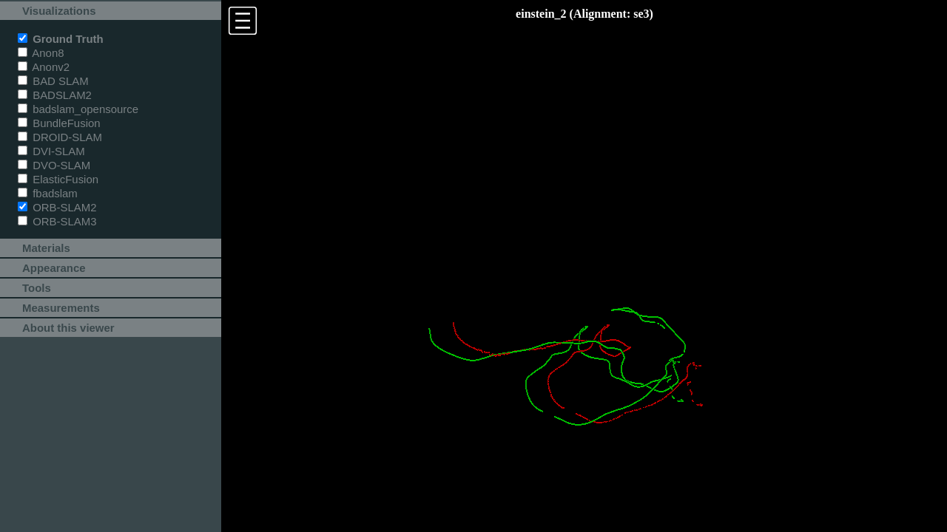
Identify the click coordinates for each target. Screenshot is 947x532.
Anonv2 (44, 67)
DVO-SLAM (54, 165)
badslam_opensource (78, 109)
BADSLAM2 (55, 95)
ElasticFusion (58, 179)
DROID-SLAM (60, 137)
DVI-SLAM (51, 151)
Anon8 (41, 53)
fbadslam (48, 193)
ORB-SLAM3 (57, 221)
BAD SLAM (53, 81)
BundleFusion (59, 123)
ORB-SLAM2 (57, 207)
